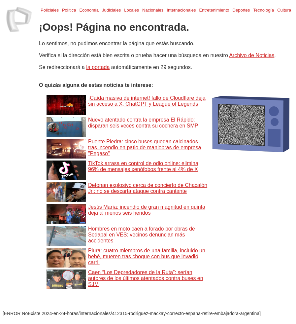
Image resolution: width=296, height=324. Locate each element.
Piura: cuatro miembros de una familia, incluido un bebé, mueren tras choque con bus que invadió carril (146, 256)
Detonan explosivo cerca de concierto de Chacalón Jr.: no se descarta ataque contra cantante (147, 188)
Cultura (284, 10)
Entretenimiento (214, 10)
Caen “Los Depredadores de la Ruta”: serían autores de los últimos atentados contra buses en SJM (145, 278)
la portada (98, 67)
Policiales (50, 10)
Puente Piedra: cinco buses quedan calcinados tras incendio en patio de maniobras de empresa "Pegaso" (144, 147)
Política (69, 10)
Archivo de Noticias (251, 55)
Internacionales (181, 10)
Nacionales (152, 10)
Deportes (241, 10)
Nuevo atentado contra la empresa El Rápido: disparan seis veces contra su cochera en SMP (143, 122)
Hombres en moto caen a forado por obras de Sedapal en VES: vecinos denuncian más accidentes (141, 234)
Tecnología (263, 10)
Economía (89, 10)
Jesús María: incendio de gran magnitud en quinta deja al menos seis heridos (146, 210)
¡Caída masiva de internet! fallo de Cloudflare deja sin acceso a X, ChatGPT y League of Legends (147, 101)
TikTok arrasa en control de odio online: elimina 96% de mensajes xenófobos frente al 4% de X (143, 166)
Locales (131, 10)
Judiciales (111, 10)
